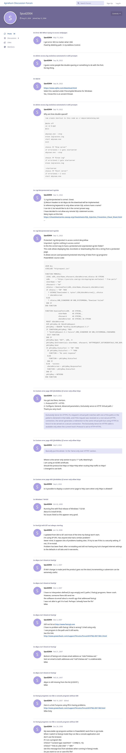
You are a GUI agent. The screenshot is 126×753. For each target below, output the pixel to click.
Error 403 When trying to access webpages (51, 33)
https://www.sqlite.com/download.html (60, 88)
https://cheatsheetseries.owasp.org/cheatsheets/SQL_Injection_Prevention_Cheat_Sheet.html (83, 217)
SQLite (37, 79)
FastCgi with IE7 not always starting (49, 525)
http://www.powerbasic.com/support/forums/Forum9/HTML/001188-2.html (75, 636)
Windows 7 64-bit (41, 499)
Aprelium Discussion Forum (18, 3)
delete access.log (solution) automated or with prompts (56, 56)
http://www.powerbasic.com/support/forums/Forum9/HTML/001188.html (74, 708)
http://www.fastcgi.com (65, 624)
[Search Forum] (90, 3)
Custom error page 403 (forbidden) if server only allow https (58, 391)
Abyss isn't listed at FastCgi (45, 560)
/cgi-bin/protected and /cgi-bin (47, 190)
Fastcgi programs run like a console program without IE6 (56, 696)
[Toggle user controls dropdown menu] (116, 13)
